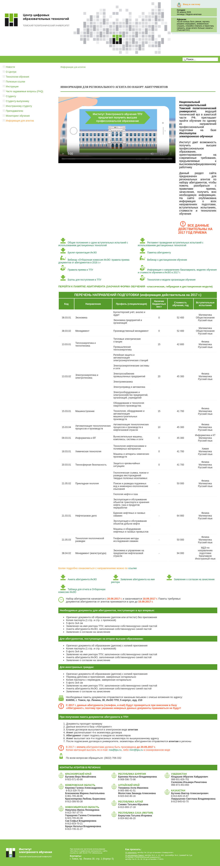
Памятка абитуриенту (155, 252)
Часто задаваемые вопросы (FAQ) (24, 91)
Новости (10, 67)
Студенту (11, 96)
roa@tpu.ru (115, 749)
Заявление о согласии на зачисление (191, 579)
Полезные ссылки (15, 81)
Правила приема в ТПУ (76, 269)
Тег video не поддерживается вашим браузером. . (116, 130)
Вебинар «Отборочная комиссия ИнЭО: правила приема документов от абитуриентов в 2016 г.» (93, 261)
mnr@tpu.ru (136, 749)
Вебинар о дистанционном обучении (163, 259)
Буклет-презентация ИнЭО (78, 252)
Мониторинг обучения (18, 115)
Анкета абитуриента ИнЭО (78, 579)
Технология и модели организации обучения (167, 279)
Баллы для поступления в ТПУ (80, 279)
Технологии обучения (17, 76)
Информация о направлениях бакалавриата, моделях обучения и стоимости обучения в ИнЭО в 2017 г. (177, 271)
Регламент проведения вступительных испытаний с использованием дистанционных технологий (170, 244)
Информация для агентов (20, 120)
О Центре (11, 72)
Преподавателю (14, 111)
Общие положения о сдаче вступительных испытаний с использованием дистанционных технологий (93, 244)
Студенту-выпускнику (17, 101)
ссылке (132, 568)
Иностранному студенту (19, 106)
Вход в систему (191, 4)
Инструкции (12, 86)
